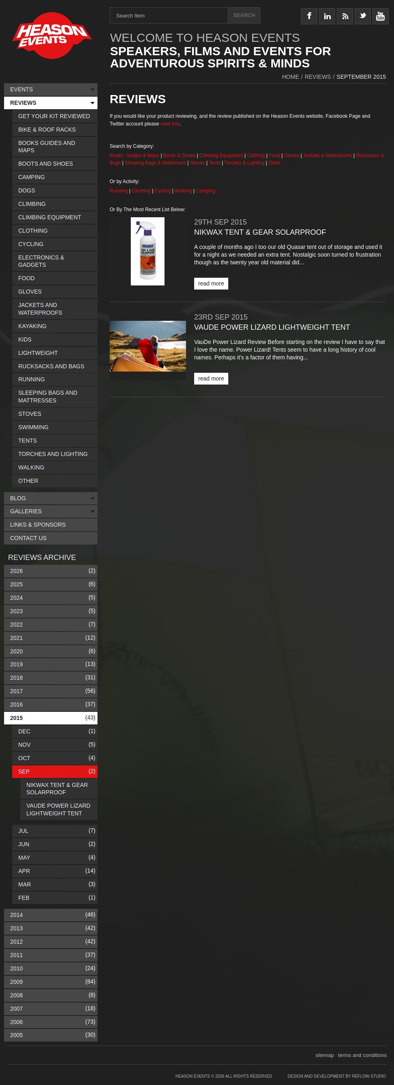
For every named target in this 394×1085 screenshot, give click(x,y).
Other (274, 163)
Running (119, 191)
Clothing (256, 155)
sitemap (325, 1055)
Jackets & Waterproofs (327, 155)
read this (170, 124)
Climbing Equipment (221, 155)
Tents (215, 163)
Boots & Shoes (179, 155)
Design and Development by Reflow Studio (337, 1076)
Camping (205, 191)
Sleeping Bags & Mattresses (155, 163)
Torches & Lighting (244, 163)
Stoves (198, 163)
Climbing (142, 191)
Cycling (163, 191)
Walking (184, 191)
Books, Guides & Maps (134, 155)
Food (275, 155)
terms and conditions (362, 1055)
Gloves (291, 155)
